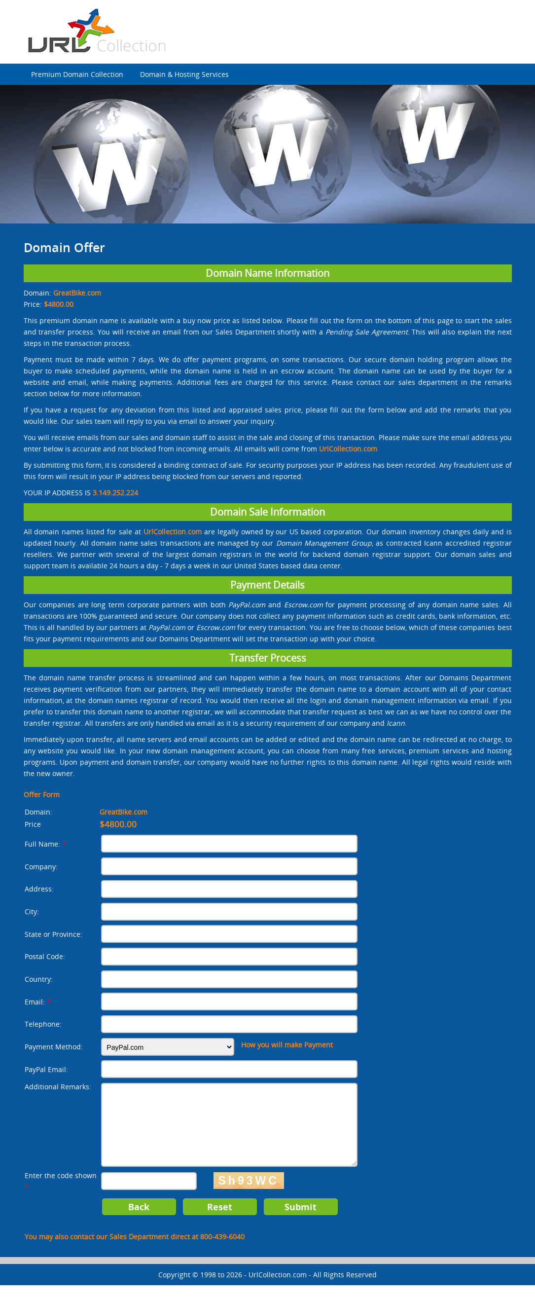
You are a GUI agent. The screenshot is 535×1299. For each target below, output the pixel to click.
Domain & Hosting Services (184, 74)
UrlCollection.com (278, 1288)
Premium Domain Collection (77, 74)
